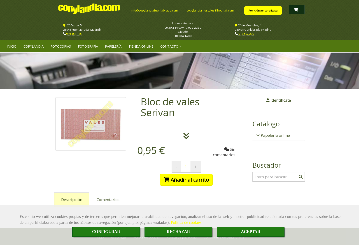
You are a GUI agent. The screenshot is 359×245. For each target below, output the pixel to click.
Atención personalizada (263, 10)
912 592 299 (246, 33)
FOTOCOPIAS (61, 46)
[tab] (71, 199)
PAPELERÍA (113, 46)
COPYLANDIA (33, 46)
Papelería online (275, 134)
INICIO (11, 46)
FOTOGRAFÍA (88, 46)
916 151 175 (74, 33)
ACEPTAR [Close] (250, 231)
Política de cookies (186, 222)
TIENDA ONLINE (140, 46)
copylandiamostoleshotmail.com (210, 10)
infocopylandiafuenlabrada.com (154, 10)
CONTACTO (171, 46)
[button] (278, 100)
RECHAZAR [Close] (178, 231)
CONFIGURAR (106, 231)
